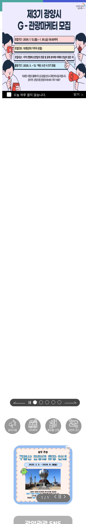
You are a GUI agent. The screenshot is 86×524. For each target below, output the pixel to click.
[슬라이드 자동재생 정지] (60, 497)
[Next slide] (70, 402)
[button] (35, 402)
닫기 (77, 94)
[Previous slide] (19, 402)
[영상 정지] (29, 402)
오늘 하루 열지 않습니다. (30, 94)
